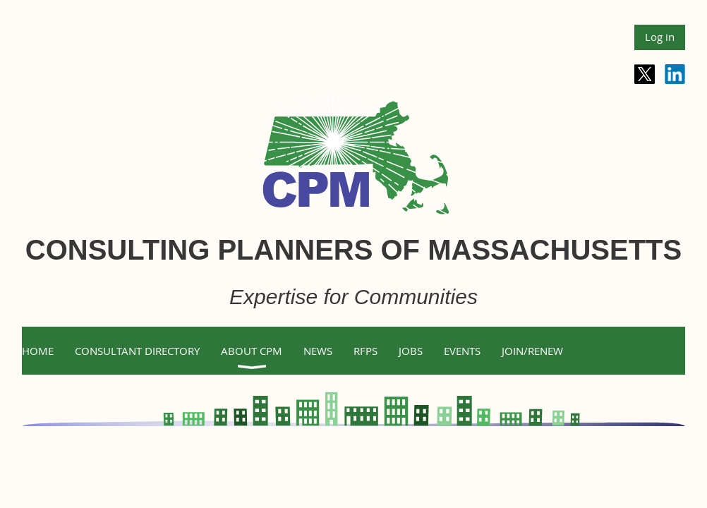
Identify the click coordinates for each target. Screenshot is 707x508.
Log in (660, 37)
